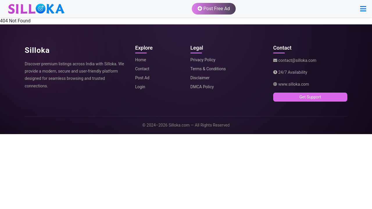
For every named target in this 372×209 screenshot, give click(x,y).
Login (140, 86)
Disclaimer (200, 77)
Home (140, 59)
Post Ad (142, 77)
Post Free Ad (214, 8)
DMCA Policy (202, 86)
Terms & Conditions (208, 68)
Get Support (310, 97)
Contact (142, 68)
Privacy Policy (202, 59)
